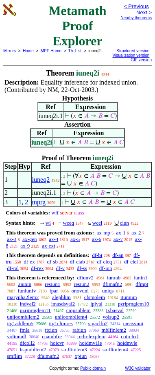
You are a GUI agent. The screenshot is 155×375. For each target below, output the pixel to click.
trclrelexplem (91, 336)
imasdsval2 (63, 304)
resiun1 (52, 284)
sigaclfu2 (98, 323)
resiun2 (81, 284)
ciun (124, 223)
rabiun (79, 330)
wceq (68, 223)
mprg (39, 202)
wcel (97, 223)
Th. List (75, 51)
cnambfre (52, 336)
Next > (144, 12)
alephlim (61, 297)
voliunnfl (16, 336)
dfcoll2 (27, 343)
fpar (54, 291)
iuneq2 (41, 179)
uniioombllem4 (71, 317)
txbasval (115, 310)
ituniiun (128, 297)
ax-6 (96, 239)
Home (28, 51)
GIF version (141, 60)
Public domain (93, 368)
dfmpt (141, 284)
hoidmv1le (90, 343)
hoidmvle (127, 343)
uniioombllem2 (23, 317)
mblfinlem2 (113, 330)
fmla (25, 330)
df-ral (13, 268)
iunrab (113, 278)
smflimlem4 (115, 349)
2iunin (24, 284)
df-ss (82, 268)
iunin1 (140, 278)
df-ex (29, 262)
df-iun (105, 268)
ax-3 (11, 239)
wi (48, 223)
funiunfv (27, 291)
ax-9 (25, 246)
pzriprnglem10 (133, 304)
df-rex (37, 268)
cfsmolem (94, 297)
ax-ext (48, 246)
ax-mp (103, 233)
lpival (96, 304)
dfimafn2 (112, 284)
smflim (14, 356)
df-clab (77, 262)
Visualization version (130, 55)
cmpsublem (78, 310)
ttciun (51, 330)
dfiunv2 (85, 278)
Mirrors (9, 51)
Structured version (132, 51)
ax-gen (29, 239)
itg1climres (61, 323)
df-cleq (104, 262)
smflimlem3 (74, 349)
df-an (117, 255)
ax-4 (53, 239)
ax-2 (136, 233)
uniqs (108, 291)
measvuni (133, 323)
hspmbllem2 (33, 349)
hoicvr (57, 343)
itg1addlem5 (20, 323)
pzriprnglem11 (35, 310)
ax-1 (121, 233)
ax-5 (75, 239)
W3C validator (138, 368)
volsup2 (111, 317)
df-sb (52, 262)
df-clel (131, 262)
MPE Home (51, 51)
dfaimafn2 (48, 356)
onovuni (80, 291)
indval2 (28, 304)
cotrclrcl (129, 336)
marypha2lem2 (23, 297)
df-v (60, 268)
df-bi (97, 255)
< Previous (136, 6)
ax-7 (118, 239)
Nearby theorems (136, 18)
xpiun (81, 356)
